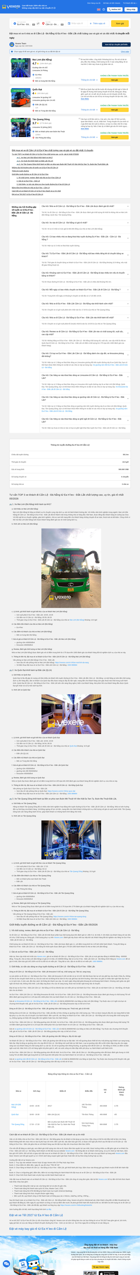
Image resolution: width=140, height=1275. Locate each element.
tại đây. (49, 1209)
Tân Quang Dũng (76, 871)
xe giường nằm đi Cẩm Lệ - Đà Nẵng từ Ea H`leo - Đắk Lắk (37, 1029)
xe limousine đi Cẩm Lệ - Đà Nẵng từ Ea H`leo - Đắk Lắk (36, 1001)
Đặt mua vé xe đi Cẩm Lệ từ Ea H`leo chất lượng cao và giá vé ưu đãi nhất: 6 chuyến (52, 150)
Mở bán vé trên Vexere (111, 3)
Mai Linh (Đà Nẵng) (77, 620)
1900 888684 (72, 665)
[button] (85, 206)
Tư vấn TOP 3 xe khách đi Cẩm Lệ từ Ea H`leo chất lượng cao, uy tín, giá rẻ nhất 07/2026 (45, 154)
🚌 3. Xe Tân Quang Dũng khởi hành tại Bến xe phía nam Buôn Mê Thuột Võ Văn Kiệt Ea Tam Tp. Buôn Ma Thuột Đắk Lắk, (63, 164)
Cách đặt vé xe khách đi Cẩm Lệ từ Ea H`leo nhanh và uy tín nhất (36, 191)
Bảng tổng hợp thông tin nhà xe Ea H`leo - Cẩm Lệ (31, 188)
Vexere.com (58, 937)
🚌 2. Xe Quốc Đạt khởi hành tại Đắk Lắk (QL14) (35, 161)
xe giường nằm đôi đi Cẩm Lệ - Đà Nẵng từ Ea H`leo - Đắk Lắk (38, 1059)
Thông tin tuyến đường (20, 171)
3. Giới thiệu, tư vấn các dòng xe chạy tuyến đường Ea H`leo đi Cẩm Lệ (43, 184)
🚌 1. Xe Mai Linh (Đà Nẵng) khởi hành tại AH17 (35, 158)
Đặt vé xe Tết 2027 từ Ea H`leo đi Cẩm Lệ (27, 194)
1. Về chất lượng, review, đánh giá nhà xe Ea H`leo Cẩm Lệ (39, 178)
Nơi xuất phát (21, 22)
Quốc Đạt (73, 746)
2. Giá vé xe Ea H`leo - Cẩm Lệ (28, 181)
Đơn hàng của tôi (93, 3)
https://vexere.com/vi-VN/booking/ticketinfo (76, 1205)
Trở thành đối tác (130, 3)
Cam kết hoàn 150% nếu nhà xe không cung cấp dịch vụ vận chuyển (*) (37, 7)
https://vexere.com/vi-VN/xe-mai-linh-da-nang (72, 662)
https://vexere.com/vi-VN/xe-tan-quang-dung (69, 916)
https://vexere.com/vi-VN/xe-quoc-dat (61, 791)
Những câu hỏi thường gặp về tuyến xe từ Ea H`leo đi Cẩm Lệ (35, 168)
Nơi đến (48, 22)
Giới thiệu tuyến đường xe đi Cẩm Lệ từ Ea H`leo (30, 174)
